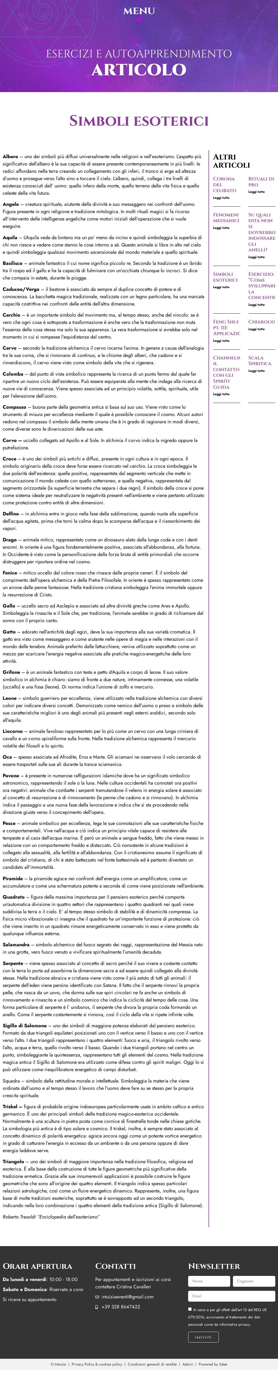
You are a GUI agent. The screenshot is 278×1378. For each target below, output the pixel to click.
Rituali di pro (261, 182)
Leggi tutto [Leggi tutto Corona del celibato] (221, 197)
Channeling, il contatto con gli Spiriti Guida (230, 373)
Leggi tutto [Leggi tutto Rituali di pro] (256, 191)
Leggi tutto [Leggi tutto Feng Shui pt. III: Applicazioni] (221, 340)
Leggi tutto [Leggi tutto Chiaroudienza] (256, 329)
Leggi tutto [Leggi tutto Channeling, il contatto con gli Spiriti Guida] (221, 394)
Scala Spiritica (259, 361)
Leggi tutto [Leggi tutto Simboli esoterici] (221, 287)
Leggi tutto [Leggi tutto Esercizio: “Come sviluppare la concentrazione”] (256, 304)
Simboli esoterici (225, 277)
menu (139, 11)
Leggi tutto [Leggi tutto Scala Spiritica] (256, 370)
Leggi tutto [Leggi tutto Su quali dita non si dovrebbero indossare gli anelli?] (256, 257)
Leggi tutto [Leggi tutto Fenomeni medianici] (221, 227)
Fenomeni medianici (226, 218)
